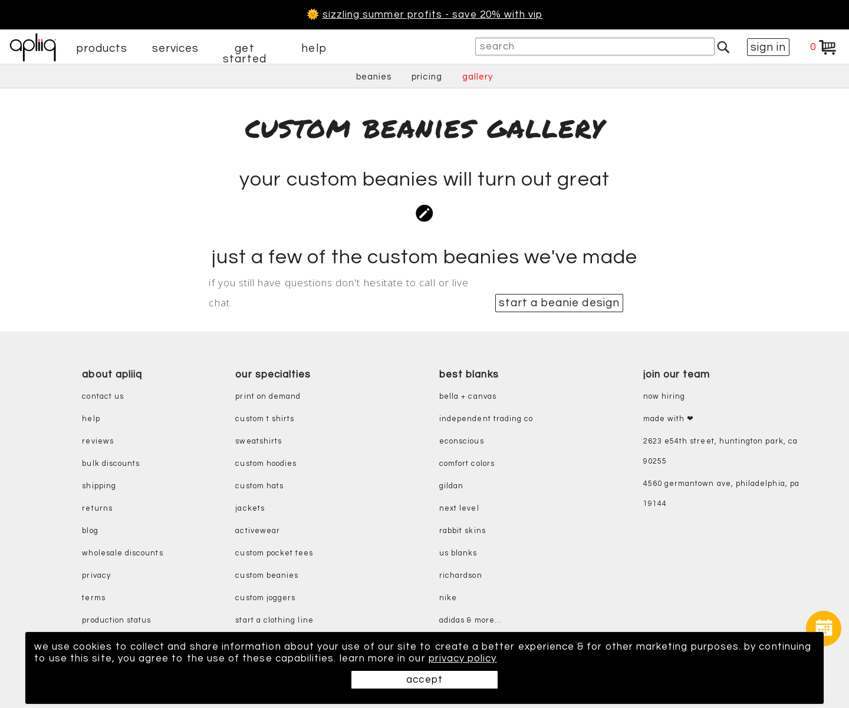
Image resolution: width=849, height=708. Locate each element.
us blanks (458, 553)
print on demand (268, 397)
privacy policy (463, 658)
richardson (460, 576)
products (102, 48)
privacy (96, 576)
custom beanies (266, 576)
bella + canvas (467, 397)
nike (448, 598)
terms (93, 598)
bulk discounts (111, 464)
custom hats (259, 486)
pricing (427, 76)
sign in (768, 47)
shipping (99, 486)
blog (90, 531)
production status (116, 620)
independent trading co (486, 419)
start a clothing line (274, 620)
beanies (373, 76)
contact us (103, 397)
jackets (249, 508)
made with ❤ (669, 419)
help (313, 48)
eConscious (461, 441)
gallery (477, 76)
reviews (97, 441)
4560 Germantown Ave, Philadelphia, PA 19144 (721, 494)
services (175, 48)
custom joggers (265, 598)
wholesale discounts (122, 553)
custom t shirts (264, 419)
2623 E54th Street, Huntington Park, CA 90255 (720, 451)
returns (97, 508)
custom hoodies (266, 464)
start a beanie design (559, 303)
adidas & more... (470, 620)
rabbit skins (462, 531)
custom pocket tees (274, 553)
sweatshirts (258, 441)
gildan (451, 486)
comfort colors (467, 464)
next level (459, 508)
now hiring (664, 397)
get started (244, 53)
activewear (257, 531)
